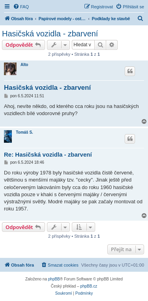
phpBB (54, 279)
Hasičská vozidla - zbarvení (50, 33)
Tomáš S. (24, 132)
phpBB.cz (88, 286)
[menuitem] (21, 6)
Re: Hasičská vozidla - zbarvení (48, 154)
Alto (24, 64)
